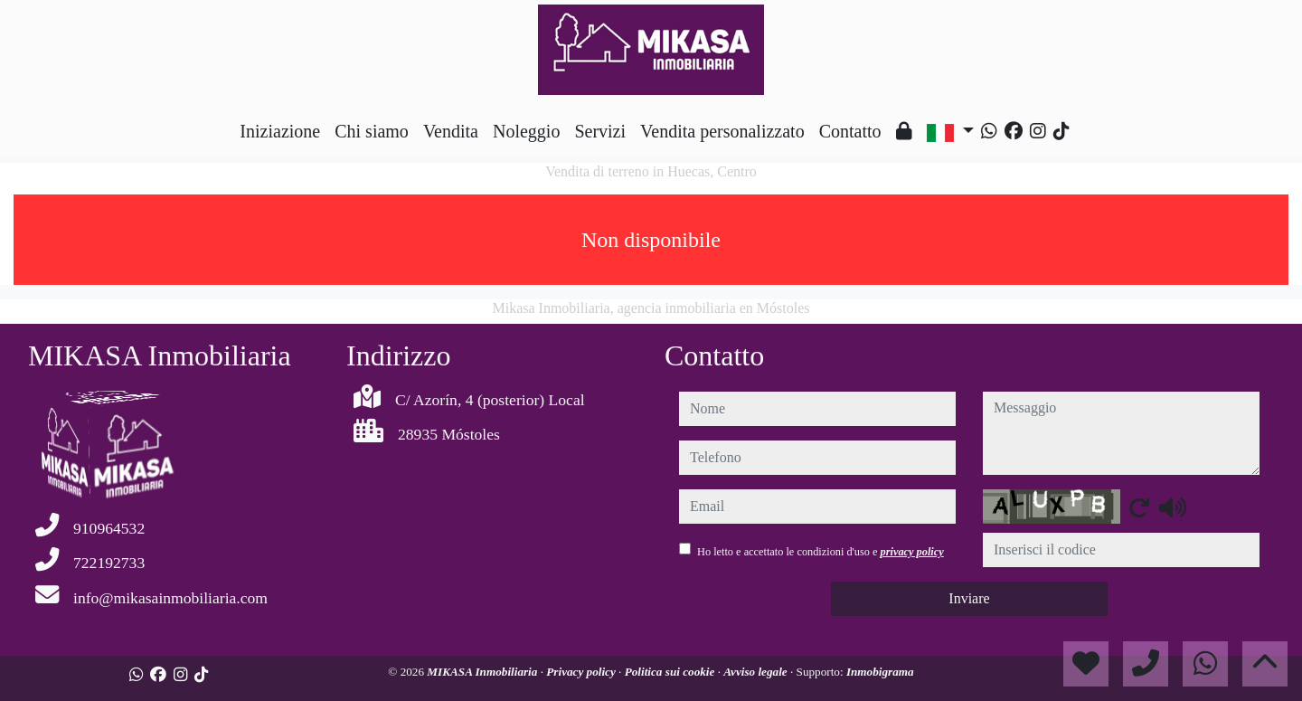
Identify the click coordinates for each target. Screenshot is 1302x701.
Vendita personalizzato (722, 131)
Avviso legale (756, 671)
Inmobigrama (880, 671)
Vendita (450, 131)
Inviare (968, 598)
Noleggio (526, 131)
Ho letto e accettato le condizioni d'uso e (820, 551)
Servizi (600, 131)
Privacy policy (582, 671)
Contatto (850, 131)
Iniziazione (280, 131)
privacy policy (912, 551)
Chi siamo (372, 131)
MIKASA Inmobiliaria (483, 671)
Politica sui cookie (671, 671)
